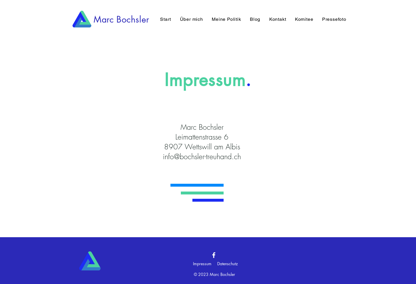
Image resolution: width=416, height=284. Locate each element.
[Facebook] (214, 255)
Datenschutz (227, 263)
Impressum (202, 263)
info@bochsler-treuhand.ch (202, 157)
